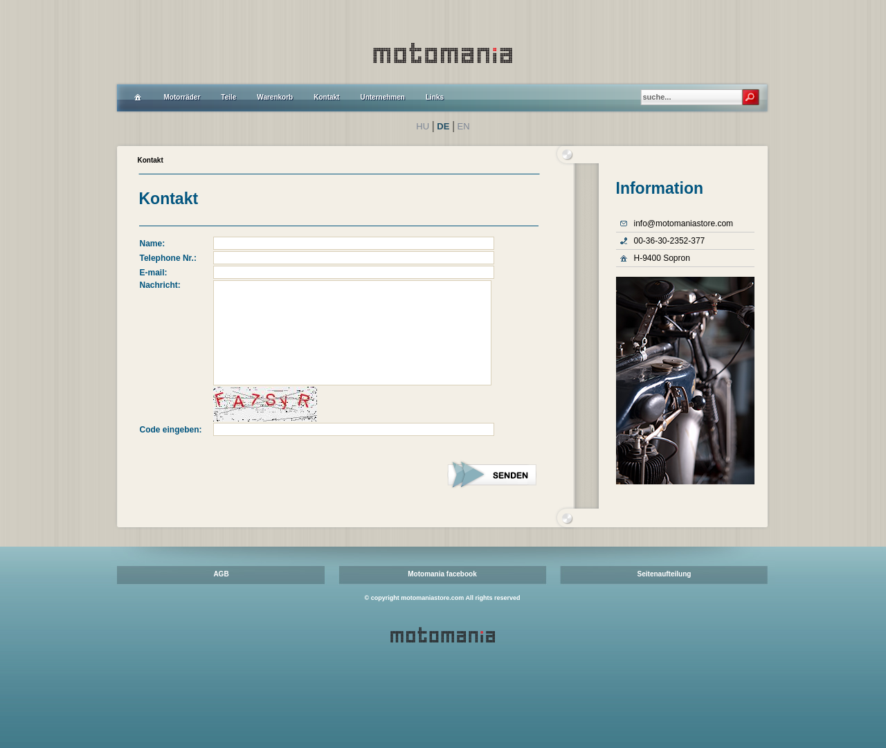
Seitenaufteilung (664, 574)
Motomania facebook (442, 574)
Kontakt (150, 160)
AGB (220, 574)
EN (464, 126)
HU (422, 126)
